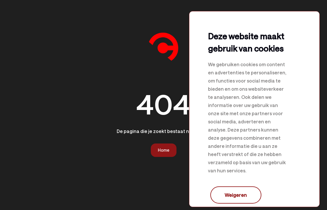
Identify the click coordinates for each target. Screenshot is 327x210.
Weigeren (236, 195)
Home (163, 150)
